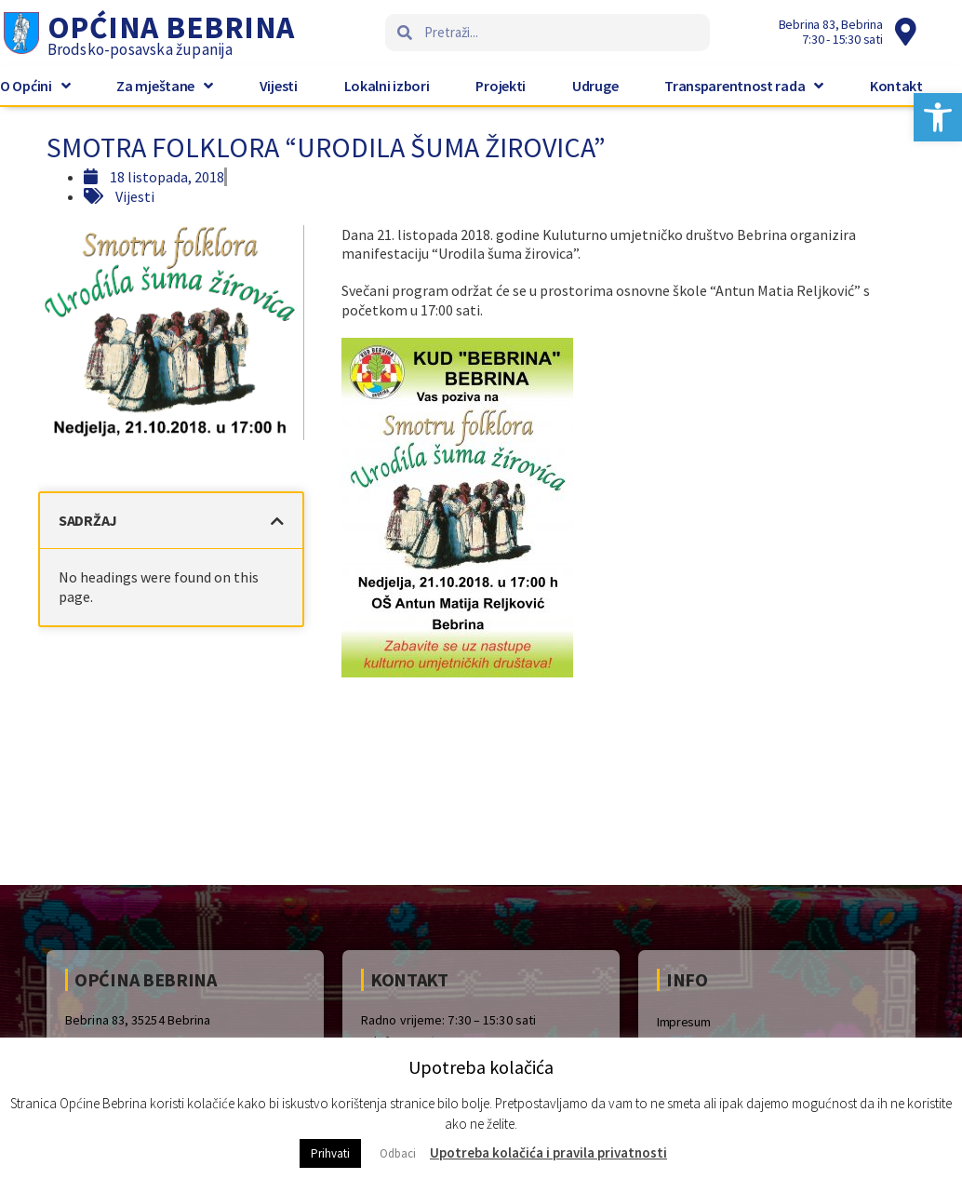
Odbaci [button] (398, 1153)
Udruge (595, 85)
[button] (938, 117)
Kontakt (896, 85)
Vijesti (279, 85)
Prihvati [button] (330, 1153)
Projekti (500, 85)
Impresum (684, 1021)
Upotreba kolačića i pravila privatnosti (548, 1152)
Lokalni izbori (387, 85)
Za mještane (164, 85)
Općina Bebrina (171, 27)
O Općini (35, 85)
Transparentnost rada (743, 85)
